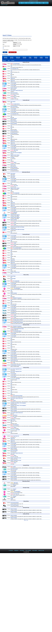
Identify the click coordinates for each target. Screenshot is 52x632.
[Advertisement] (26, 20)
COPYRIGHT (22, 550)
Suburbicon (14, 415)
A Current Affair (13, 83)
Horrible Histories (15, 104)
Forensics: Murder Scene (15, 272)
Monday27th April (5, 57)
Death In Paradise (14, 118)
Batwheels (14, 212)
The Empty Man (15, 424)
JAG (11, 66)
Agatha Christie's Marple (15, 155)
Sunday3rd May (41, 57)
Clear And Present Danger (16, 395)
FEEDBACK (16, 550)
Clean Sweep (13, 173)
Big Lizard (14, 482)
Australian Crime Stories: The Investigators (18, 405)
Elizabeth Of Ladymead (16, 326)
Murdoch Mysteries (14, 130)
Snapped (13, 485)
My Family (15, 378)
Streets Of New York (14, 360)
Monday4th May (46, 57)
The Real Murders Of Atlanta (16, 365)
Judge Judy (13, 78)
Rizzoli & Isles (13, 164)
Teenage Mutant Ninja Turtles (17, 328)
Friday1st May (30, 57)
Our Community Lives (14, 68)
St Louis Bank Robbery (16, 331)
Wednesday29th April (18, 57)
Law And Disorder (15, 63)
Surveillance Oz (13, 310)
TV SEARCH (11, 550)
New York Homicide (14, 92)
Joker (13, 362)
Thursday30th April (24, 57)
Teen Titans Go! (15, 436)
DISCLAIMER (34, 550)
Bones (13, 95)
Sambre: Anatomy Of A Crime (16, 460)
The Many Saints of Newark (17, 319)
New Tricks (14, 150)
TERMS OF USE (41, 550)
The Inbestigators (15, 288)
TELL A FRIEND (28, 550)
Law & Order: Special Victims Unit (17, 90)
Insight (12, 498)
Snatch (13, 400)
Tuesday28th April (11, 57)
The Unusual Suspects (15, 502)
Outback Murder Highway (15, 214)
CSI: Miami (12, 157)
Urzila (13, 222)
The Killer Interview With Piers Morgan (17, 227)
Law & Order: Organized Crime (16, 371)
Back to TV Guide (12, 52)
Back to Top (26, 520)
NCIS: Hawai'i (13, 101)
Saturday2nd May (35, 57)
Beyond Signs (13, 276)
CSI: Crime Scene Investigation (16, 152)
